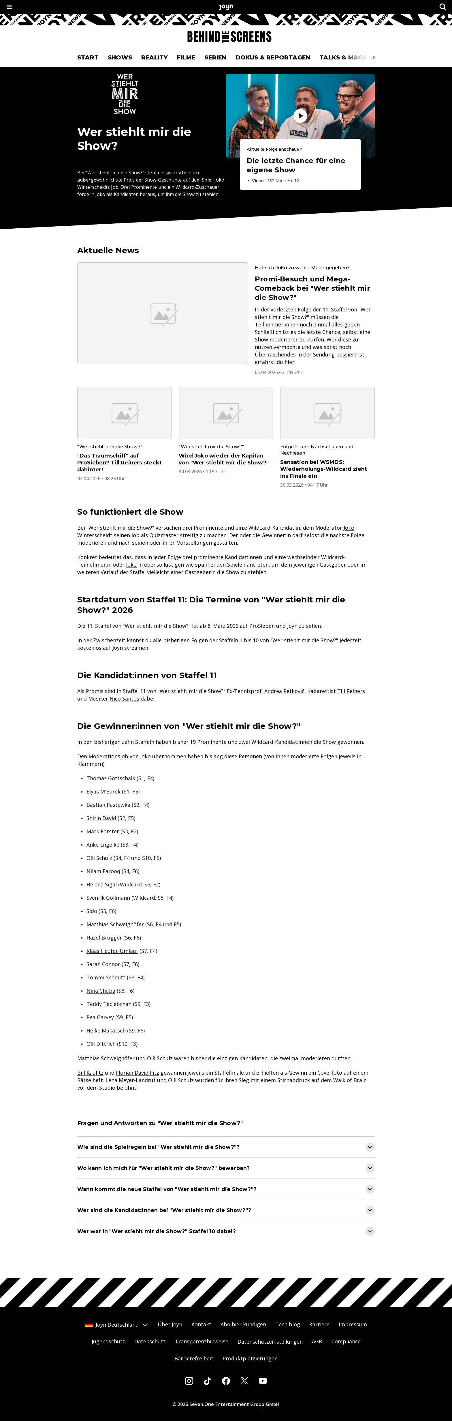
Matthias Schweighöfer (115, 924)
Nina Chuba (100, 990)
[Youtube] (263, 1380)
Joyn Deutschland (116, 1324)
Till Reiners (351, 691)
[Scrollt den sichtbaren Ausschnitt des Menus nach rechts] (373, 57)
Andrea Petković (284, 691)
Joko (131, 564)
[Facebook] (226, 1380)
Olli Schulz (160, 1058)
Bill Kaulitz (90, 1072)
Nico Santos (124, 698)
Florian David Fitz (137, 1072)
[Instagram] (189, 1380)
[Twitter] (244, 1380)
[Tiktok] (207, 1380)
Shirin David (101, 818)
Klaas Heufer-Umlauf (112, 950)
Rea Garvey (100, 1017)
